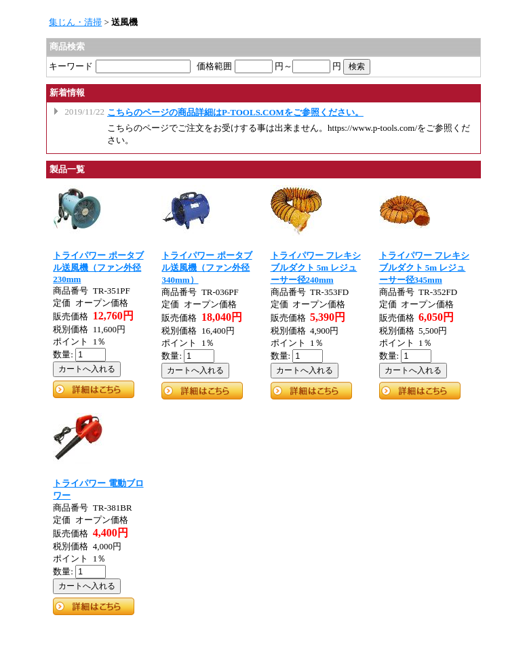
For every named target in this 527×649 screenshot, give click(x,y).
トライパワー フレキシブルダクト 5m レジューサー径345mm (424, 267)
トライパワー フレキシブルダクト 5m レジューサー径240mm (316, 267)
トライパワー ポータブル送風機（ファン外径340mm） (206, 267)
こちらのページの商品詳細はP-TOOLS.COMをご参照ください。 (235, 112)
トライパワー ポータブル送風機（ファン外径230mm (98, 267)
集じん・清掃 (75, 22)
